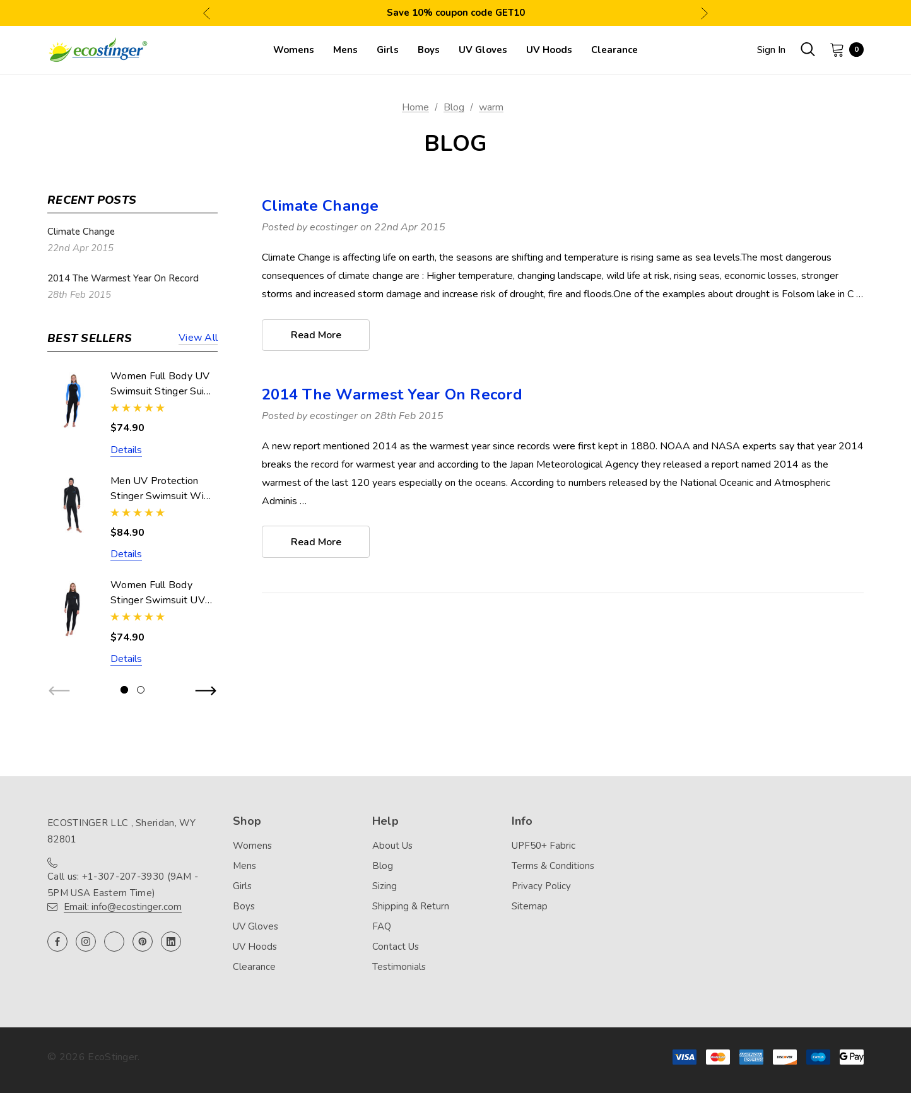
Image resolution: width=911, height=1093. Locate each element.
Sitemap (530, 906)
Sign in (771, 50)
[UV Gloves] (483, 50)
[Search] (807, 49)
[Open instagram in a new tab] (86, 941)
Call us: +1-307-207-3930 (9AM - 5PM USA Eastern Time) (122, 884)
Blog (382, 866)
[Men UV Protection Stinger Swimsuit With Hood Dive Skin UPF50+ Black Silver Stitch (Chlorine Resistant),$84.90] (72, 505)
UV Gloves (255, 926)
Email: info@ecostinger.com (123, 907)
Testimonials (399, 966)
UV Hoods (255, 946)
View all (198, 339)
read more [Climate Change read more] (316, 336)
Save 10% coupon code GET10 (456, 12)
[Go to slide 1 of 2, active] (124, 690)
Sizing (384, 886)
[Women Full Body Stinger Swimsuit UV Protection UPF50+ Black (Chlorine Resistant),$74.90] (72, 609)
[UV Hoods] (549, 50)
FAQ (381, 926)
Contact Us (395, 946)
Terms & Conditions (553, 866)
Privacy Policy (541, 886)
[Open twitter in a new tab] (114, 941)
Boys (244, 906)
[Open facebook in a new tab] (57, 941)
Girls (242, 886)
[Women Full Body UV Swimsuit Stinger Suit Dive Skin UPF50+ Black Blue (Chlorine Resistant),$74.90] (72, 400)
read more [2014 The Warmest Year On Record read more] (316, 543)
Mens (244, 866)
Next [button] (704, 13)
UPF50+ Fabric (543, 845)
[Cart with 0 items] (843, 49)
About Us (392, 845)
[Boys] (428, 50)
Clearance (254, 966)
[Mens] (345, 50)
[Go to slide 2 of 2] (140, 690)
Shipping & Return (410, 906)
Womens (252, 845)
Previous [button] (206, 13)
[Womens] (294, 50)
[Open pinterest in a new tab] (142, 941)
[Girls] (387, 50)
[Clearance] (614, 50)
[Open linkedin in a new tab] (171, 941)
